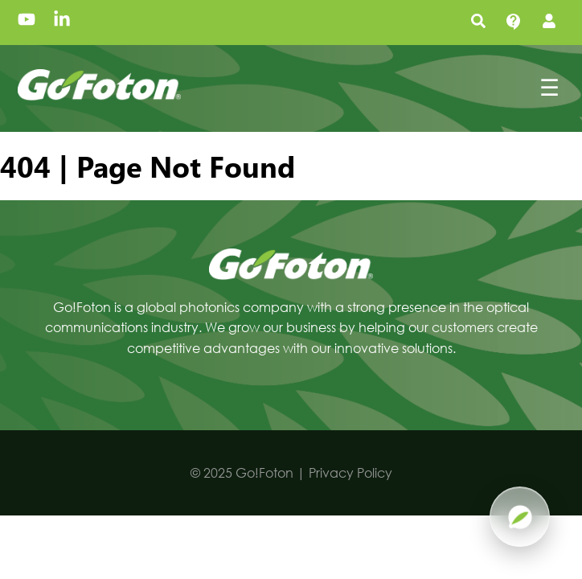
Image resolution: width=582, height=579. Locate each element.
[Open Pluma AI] (520, 517)
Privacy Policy (350, 472)
